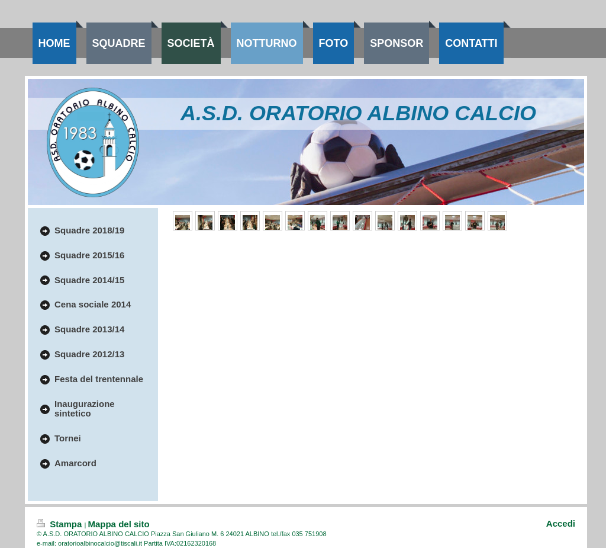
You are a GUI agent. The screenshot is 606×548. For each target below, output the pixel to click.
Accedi (560, 523)
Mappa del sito (118, 524)
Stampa (61, 524)
